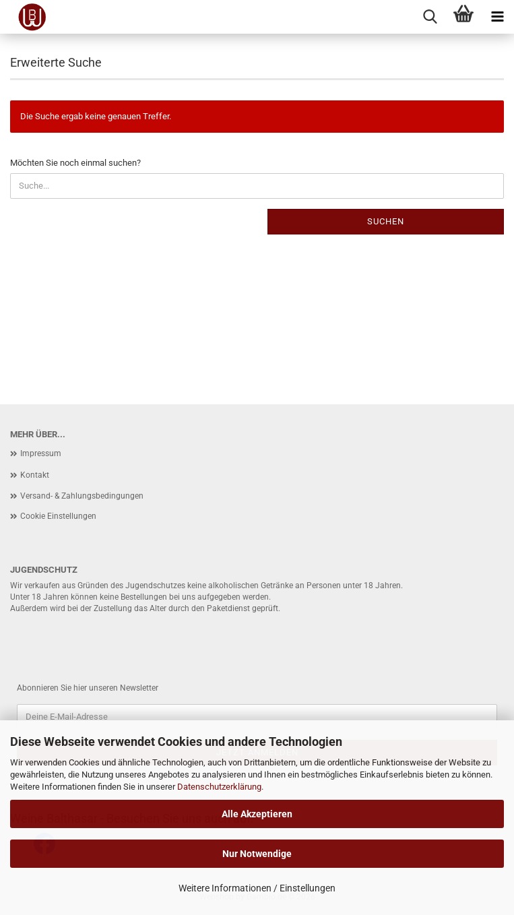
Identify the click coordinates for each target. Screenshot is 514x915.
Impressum (40, 453)
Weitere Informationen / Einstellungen (257, 888)
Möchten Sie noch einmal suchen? (75, 163)
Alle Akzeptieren (257, 814)
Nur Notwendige (257, 853)
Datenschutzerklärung (219, 787)
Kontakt (34, 475)
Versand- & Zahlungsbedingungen (81, 496)
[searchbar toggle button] (430, 17)
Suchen (385, 221)
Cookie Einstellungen (58, 516)
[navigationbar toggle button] (497, 17)
